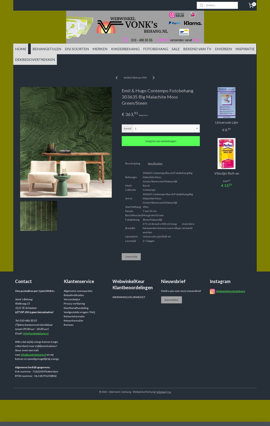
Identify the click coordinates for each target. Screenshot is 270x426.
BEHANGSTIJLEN (47, 49)
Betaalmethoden (74, 295)
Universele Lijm (226, 122)
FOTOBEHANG (155, 49)
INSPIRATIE (245, 49)
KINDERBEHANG (125, 49)
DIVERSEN (223, 49)
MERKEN (100, 49)
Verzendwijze (72, 299)
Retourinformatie (74, 316)
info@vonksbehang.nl (36, 333)
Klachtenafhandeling (76, 308)
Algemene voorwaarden (78, 291)
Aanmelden (171, 299)
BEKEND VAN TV (197, 49)
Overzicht (131, 256)
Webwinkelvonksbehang (230, 291)
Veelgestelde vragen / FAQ (79, 312)
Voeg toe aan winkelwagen (160, 141)
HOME (20, 49)
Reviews (69, 324)
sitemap (161, 391)
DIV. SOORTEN (77, 49)
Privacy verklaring (74, 303)
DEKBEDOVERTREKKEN (35, 59)
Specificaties (155, 163)
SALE (176, 49)
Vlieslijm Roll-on (226, 173)
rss (169, 391)
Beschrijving (132, 163)
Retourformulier (73, 320)
